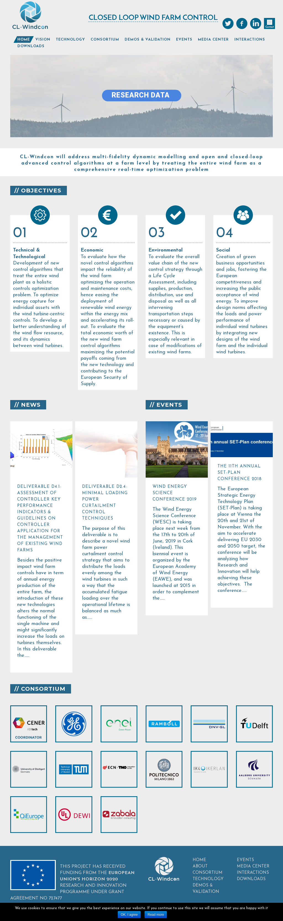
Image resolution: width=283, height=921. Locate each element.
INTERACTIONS (253, 873)
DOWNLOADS (251, 879)
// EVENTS (166, 404)
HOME (199, 860)
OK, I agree (129, 915)
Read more (156, 915)
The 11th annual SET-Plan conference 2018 (240, 472)
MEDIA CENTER (253, 866)
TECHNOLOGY (208, 879)
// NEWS (27, 404)
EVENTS (245, 860)
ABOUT (200, 866)
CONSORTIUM (207, 873)
